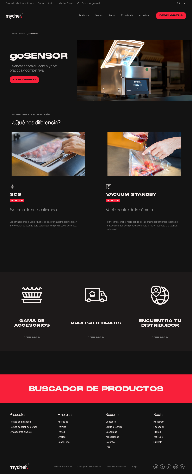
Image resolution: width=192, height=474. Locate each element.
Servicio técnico (46, 3)
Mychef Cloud (66, 3)
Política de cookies (63, 467)
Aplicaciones (112, 437)
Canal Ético (64, 442)
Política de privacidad (116, 467)
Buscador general (90, 3)
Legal (135, 467)
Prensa (61, 432)
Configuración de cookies (89, 467)
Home (14, 33)
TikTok (157, 432)
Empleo (62, 437)
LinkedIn (158, 442)
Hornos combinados (20, 422)
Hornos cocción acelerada (24, 427)
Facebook (159, 427)
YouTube (158, 437)
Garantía (110, 442)
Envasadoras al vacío (21, 432)
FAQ (108, 447)
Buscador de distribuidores (19, 3)
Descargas (111, 432)
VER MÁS (32, 337)
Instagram (159, 422)
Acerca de (63, 422)
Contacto (111, 422)
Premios (62, 427)
